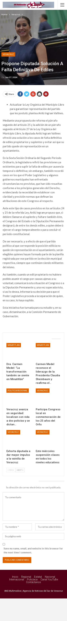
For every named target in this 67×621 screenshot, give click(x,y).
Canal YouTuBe (49, 579)
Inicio (15, 576)
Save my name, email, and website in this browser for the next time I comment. (33, 550)
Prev (11, 470)
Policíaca (32, 579)
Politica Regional (18, 390)
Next (20, 470)
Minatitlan (14, 345)
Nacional (50, 576)
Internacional (16, 579)
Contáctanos (33, 582)
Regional (26, 576)
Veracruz (8, 54)
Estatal (38, 576)
